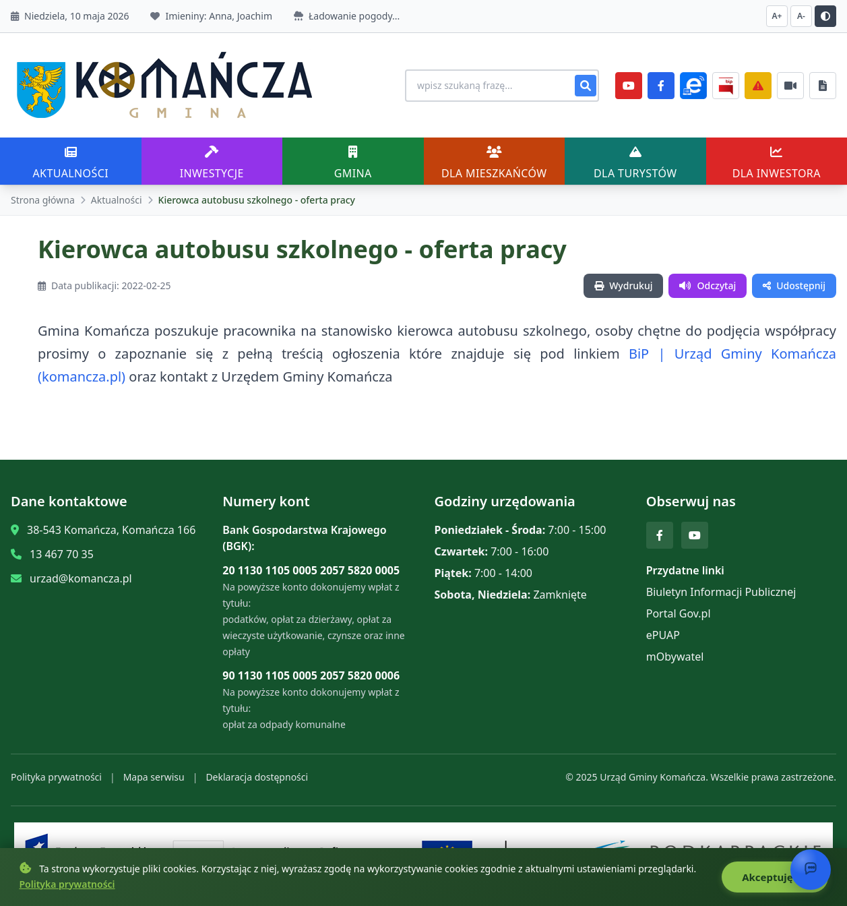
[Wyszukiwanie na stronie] (502, 85)
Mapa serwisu (154, 777)
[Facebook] (661, 85)
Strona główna (43, 199)
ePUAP (663, 635)
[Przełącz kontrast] (825, 16)
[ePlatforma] (693, 85)
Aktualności (116, 199)
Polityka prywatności (56, 777)
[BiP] (725, 85)
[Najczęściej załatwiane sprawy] (790, 85)
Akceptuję (774, 877)
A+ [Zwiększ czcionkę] (777, 16)
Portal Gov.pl (678, 613)
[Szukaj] (585, 85)
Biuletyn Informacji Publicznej (721, 591)
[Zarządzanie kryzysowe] (758, 85)
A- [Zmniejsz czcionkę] (801, 16)
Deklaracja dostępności (257, 777)
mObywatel (675, 656)
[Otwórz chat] (810, 869)
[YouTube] (628, 85)
